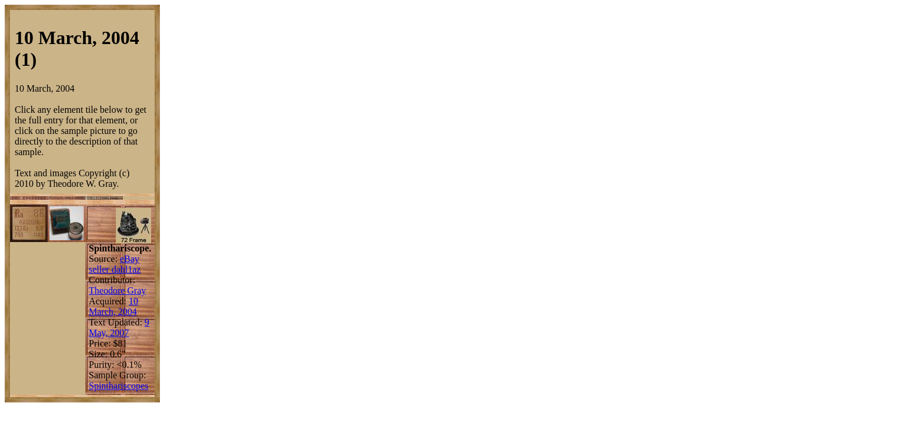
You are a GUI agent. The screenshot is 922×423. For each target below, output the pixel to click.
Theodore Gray (117, 291)
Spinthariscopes (118, 386)
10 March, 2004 (113, 306)
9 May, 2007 (119, 327)
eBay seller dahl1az (115, 264)
